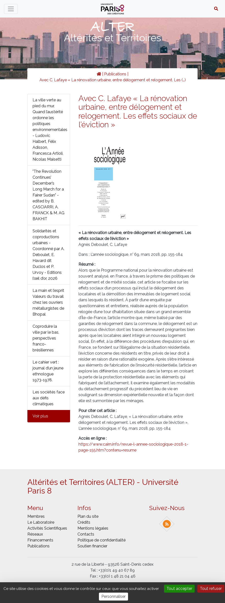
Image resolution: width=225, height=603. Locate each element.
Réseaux (35, 534)
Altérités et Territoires (112, 37)
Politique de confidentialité (101, 540)
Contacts (85, 534)
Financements (40, 540)
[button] (216, 8)
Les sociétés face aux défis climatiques (49, 398)
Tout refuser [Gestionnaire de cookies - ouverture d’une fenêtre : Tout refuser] (211, 588)
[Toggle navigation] (11, 9)
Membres (36, 516)
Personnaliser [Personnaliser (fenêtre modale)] (113, 596)
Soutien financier (92, 546)
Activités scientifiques (47, 528)
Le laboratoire (40, 522)
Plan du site (87, 516)
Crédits (83, 522)
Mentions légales (92, 528)
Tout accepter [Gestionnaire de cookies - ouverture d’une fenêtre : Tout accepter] (179, 588)
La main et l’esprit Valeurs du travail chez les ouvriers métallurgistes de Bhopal (48, 302)
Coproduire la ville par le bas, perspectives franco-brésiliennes (46, 338)
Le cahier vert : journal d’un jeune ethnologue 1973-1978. (48, 371)
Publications (115, 74)
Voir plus (40, 416)
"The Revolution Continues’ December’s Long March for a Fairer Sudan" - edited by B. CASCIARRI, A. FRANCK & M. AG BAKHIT (48, 195)
